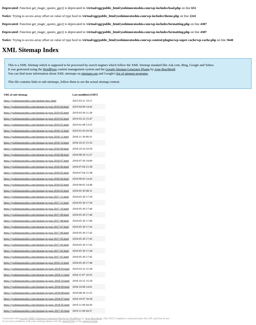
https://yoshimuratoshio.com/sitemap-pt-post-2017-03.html (36, 244)
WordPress (50, 69)
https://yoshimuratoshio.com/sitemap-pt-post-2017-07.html (36, 226)
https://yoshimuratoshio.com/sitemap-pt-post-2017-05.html (36, 238)
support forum (90, 321)
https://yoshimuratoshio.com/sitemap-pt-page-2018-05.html (37, 304)
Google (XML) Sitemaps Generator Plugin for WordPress (50, 318)
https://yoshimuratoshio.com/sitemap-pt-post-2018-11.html (36, 136)
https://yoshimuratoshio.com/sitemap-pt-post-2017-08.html (36, 220)
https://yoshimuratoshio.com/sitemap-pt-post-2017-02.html (36, 250)
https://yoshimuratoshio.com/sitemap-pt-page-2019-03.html (37, 268)
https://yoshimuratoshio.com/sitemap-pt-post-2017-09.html (36, 214)
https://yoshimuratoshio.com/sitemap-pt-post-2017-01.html (36, 256)
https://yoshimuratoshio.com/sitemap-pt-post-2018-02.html (36, 190)
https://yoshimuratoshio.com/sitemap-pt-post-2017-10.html (36, 208)
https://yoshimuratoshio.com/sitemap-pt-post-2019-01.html (36, 124)
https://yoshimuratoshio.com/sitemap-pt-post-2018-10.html (36, 142)
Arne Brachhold (164, 69)
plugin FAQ (68, 321)
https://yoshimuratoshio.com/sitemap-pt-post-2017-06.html (36, 232)
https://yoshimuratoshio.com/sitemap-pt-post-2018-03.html (36, 184)
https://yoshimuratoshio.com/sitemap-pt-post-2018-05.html (36, 172)
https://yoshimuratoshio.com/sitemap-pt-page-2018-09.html (37, 286)
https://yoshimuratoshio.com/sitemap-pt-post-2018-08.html (36, 154)
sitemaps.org (89, 73)
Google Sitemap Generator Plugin (128, 69)
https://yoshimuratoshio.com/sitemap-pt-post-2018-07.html (36, 160)
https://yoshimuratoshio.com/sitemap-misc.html (30, 100)
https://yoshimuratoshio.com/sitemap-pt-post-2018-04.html (36, 178)
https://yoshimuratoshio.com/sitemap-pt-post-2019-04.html (36, 106)
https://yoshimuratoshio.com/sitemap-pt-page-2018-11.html (36, 274)
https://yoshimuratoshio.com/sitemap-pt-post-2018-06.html (36, 166)
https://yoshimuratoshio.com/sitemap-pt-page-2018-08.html (37, 292)
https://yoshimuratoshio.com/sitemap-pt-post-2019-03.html (36, 112)
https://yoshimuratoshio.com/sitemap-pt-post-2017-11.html (36, 202)
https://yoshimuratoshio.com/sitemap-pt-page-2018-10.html (37, 280)
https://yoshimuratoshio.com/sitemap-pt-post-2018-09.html (36, 148)
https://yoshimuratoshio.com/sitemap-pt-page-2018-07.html (37, 298)
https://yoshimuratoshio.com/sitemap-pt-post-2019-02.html (36, 118)
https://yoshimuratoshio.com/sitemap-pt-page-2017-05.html (37, 310)
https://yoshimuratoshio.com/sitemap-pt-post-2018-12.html (36, 130)
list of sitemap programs (132, 73)
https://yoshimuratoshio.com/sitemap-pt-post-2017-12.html (36, 196)
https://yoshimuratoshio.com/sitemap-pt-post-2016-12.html (36, 262)
